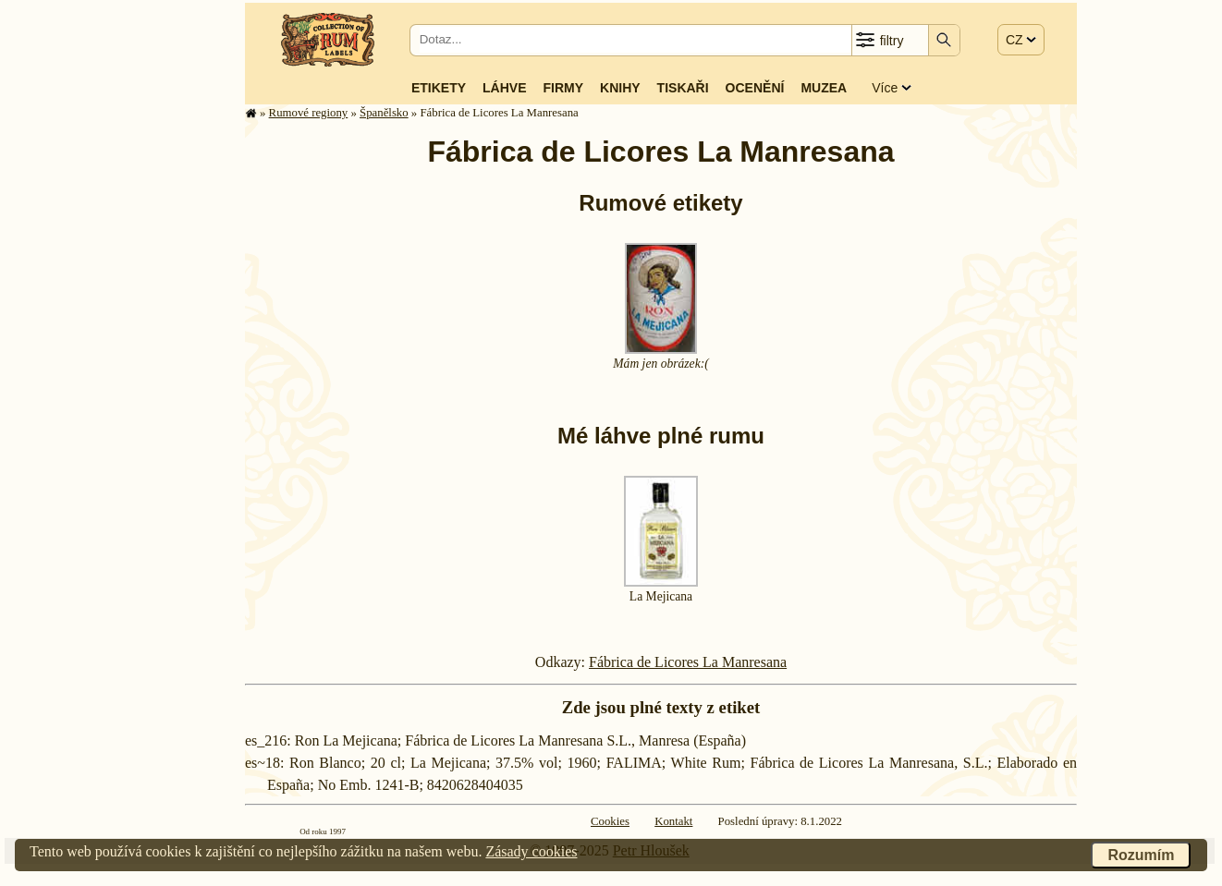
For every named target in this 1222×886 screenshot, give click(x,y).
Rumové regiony (308, 112)
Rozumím (1140, 855)
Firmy (563, 87)
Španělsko (384, 112)
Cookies (610, 821)
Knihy (620, 87)
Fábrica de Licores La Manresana (688, 662)
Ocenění (755, 87)
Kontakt (673, 821)
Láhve (504, 87)
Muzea (823, 87)
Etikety (438, 87)
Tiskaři (683, 87)
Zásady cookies (531, 851)
